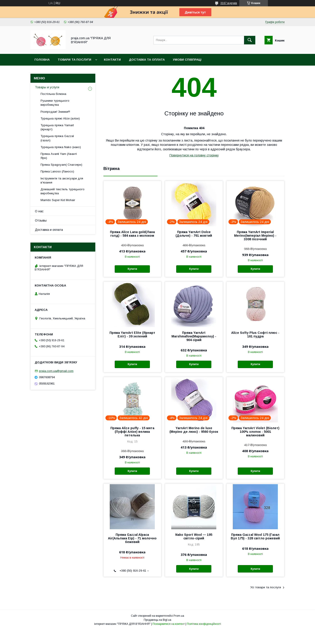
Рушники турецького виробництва (55, 102)
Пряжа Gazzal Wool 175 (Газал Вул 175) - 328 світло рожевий (255, 536)
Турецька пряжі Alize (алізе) (60, 118)
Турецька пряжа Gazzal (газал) (57, 138)
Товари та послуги (74, 59)
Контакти (112, 59)
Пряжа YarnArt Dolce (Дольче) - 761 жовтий (194, 233)
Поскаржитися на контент (169, 623)
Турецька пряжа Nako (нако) (61, 147)
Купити (132, 268)
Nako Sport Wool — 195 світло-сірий (193, 536)
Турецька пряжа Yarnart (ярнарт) (57, 127)
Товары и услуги (47, 87)
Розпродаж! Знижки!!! (55, 111)
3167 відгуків (228, 3)
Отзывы (41, 220)
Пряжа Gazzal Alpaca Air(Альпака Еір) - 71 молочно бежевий (132, 538)
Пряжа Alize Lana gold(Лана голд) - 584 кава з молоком (132, 233)
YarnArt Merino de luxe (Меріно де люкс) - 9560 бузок (193, 429)
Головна (42, 59)
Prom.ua (178, 615)
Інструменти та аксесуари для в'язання (62, 180)
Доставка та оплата (147, 59)
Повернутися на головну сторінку (194, 155)
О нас (39, 211)
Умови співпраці (187, 59)
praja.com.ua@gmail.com (56, 371)
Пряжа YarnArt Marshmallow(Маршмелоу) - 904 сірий (193, 336)
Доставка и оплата (49, 229)
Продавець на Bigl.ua (157, 619)
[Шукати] (249, 40)
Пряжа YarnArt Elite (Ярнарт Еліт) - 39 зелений (132, 334)
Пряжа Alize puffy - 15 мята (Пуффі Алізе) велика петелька (132, 431)
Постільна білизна (53, 94)
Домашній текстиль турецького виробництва (62, 191)
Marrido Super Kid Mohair (58, 200)
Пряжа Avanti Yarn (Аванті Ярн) (59, 156)
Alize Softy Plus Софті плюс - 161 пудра (255, 334)
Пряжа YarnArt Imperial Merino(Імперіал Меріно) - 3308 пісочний (255, 235)
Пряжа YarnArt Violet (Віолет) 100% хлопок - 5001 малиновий (255, 431)
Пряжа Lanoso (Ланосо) (57, 171)
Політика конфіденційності (204, 623)
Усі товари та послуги (265, 587)
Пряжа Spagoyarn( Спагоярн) (61, 164)
